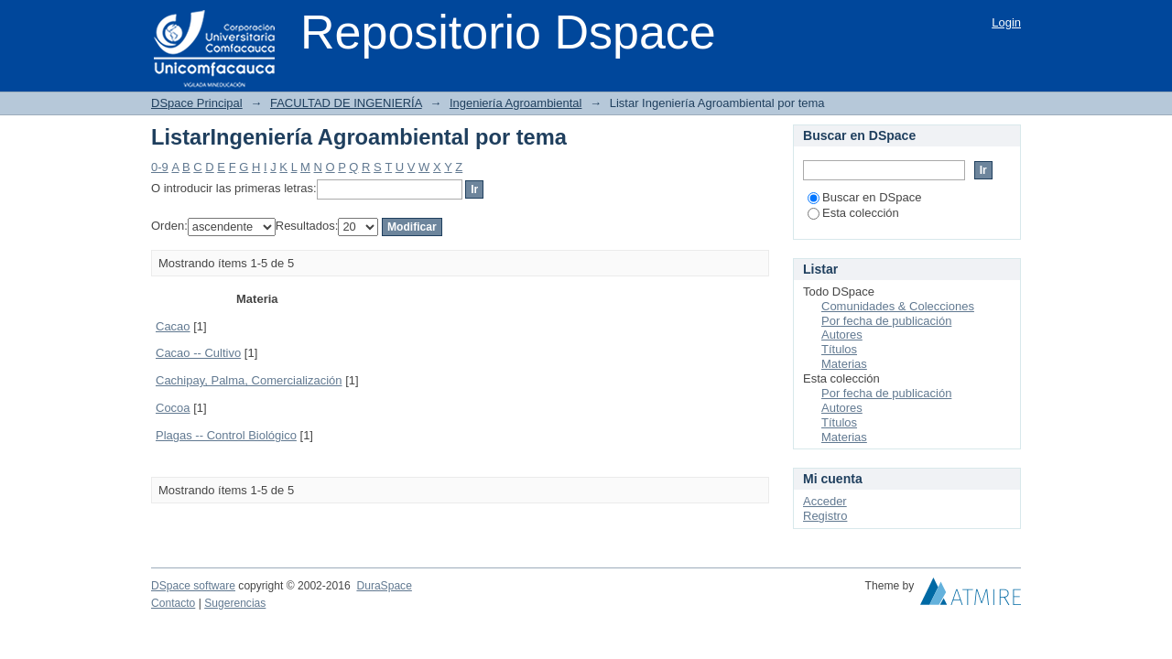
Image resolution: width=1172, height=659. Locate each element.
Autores (842, 334)
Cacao (173, 326)
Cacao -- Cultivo (198, 353)
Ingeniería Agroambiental (516, 103)
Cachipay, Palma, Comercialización (249, 380)
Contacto (173, 603)
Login (1006, 22)
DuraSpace (383, 585)
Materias (844, 364)
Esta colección (853, 213)
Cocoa (173, 408)
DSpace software (193, 585)
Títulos (839, 349)
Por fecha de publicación (886, 321)
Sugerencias (235, 603)
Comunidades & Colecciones (897, 306)
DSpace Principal (197, 103)
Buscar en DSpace (864, 197)
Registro (825, 516)
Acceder (825, 501)
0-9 (159, 167)
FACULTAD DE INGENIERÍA (346, 103)
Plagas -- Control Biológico (226, 435)
